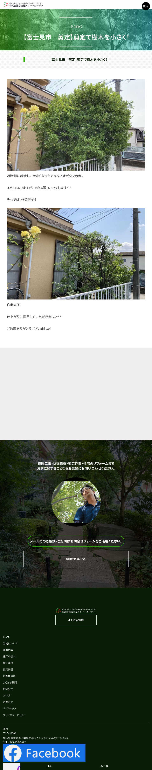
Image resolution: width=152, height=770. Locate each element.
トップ (6, 637)
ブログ (6, 695)
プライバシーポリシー (14, 715)
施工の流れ (9, 656)
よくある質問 (10, 682)
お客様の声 (9, 676)
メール (104, 766)
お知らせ (8, 688)
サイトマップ (9, 708)
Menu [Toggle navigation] (145, 6)
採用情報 (8, 669)
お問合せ (8, 702)
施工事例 (8, 663)
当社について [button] (10, 643)
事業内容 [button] (8, 650)
